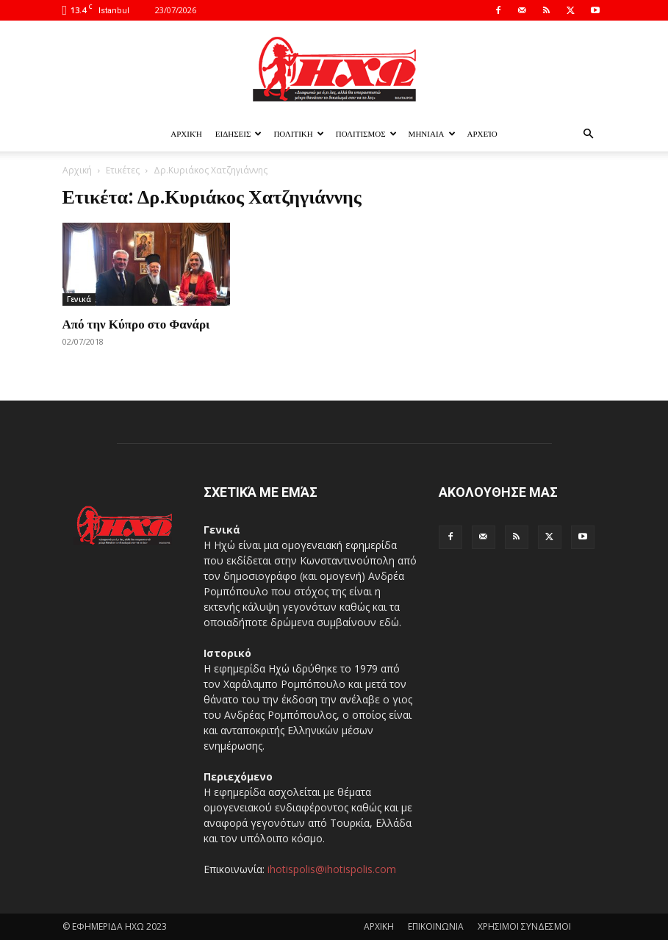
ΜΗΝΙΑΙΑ (432, 133)
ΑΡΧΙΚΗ (379, 926)
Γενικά (79, 299)
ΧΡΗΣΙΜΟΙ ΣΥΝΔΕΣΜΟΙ (524, 926)
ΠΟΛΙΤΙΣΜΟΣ (366, 133)
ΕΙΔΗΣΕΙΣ (238, 133)
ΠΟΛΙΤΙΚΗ (298, 133)
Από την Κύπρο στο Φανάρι (136, 323)
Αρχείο (482, 133)
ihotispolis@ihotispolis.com (331, 869)
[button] (588, 134)
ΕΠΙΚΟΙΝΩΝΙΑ (436, 926)
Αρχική (186, 133)
